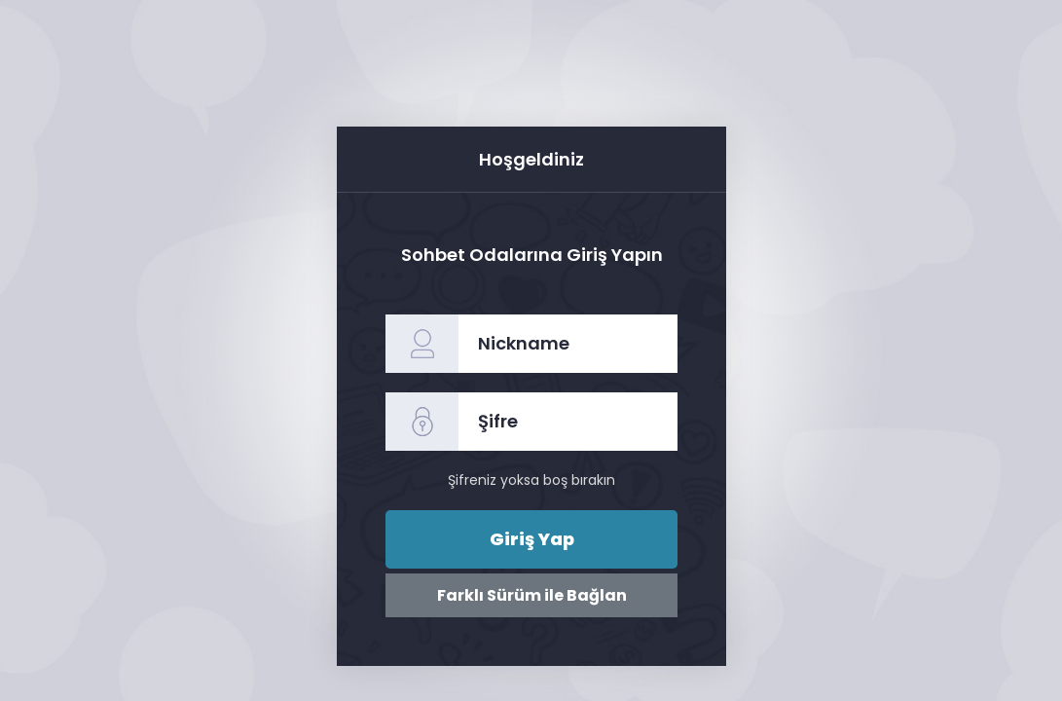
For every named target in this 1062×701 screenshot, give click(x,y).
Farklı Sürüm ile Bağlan (530, 595)
